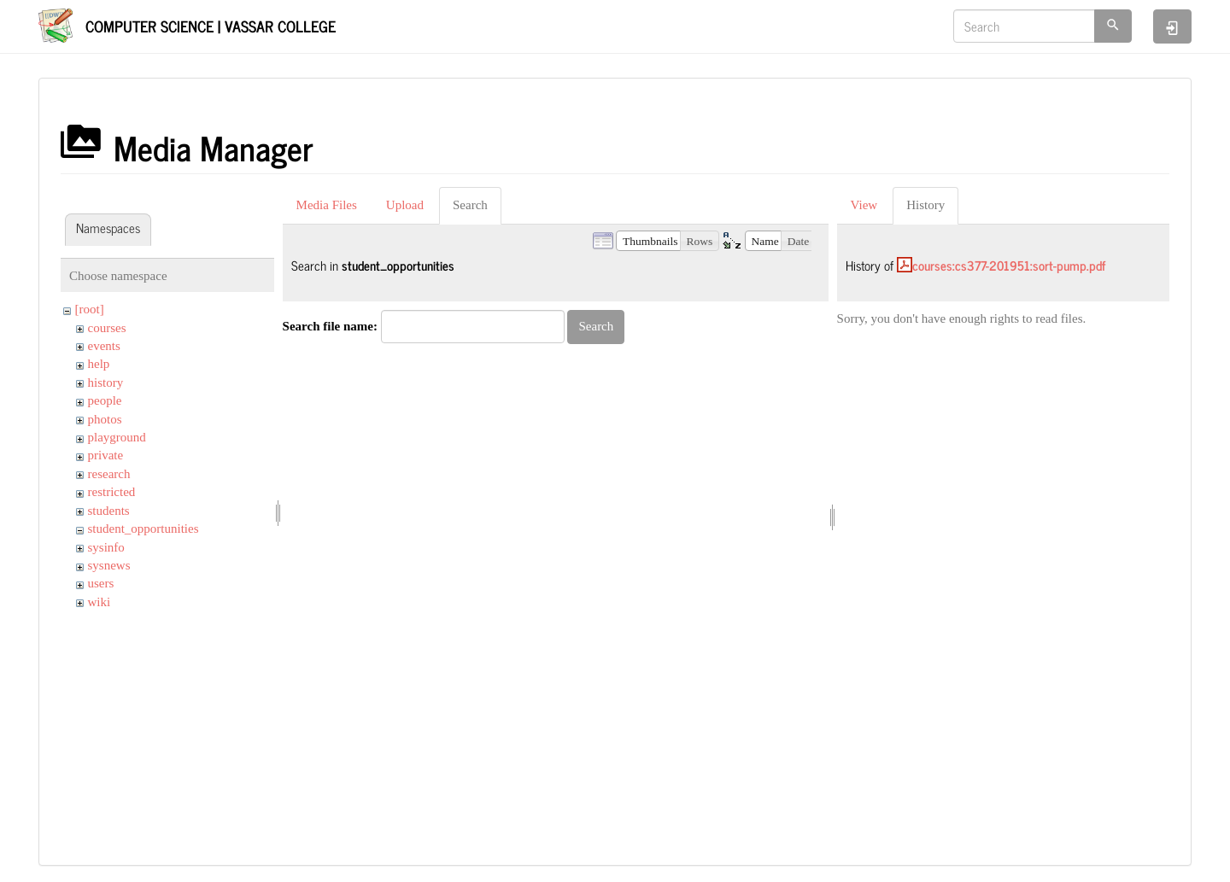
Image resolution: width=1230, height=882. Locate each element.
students (109, 510)
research (109, 474)
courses (107, 328)
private (106, 455)
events (104, 346)
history (106, 382)
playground (117, 437)
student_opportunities (143, 528)
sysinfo (106, 547)
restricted (112, 492)
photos (105, 419)
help (99, 364)
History (925, 205)
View (864, 205)
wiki (99, 602)
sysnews (109, 565)
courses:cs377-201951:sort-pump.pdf (1008, 265)
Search (470, 205)
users (101, 583)
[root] (89, 309)
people (105, 400)
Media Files (326, 205)
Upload (405, 205)
